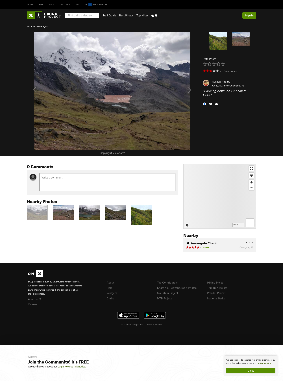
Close (250, 370)
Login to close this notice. (72, 366)
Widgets (112, 293)
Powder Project (216, 293)
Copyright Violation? (112, 152)
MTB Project (164, 298)
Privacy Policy (264, 363)
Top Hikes (142, 15)
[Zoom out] (251, 187)
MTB (41, 4)
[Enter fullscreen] (251, 168)
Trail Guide (109, 15)
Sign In (249, 15)
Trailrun (65, 4)
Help (109, 287)
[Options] (250, 223)
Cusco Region (41, 26)
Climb (30, 4)
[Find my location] (251, 175)
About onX (34, 299)
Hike (51, 4)
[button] (204, 103)
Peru (29, 26)
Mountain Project (167, 293)
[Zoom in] (251, 182)
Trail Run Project (217, 287)
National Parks (216, 298)
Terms (149, 324)
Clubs (110, 298)
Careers (32, 304)
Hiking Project (215, 282)
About (110, 282)
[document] (250, 365)
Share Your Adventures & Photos (177, 287)
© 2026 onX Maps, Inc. (132, 324)
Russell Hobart (221, 81)
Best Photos (126, 15)
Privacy (158, 324)
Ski (77, 4)
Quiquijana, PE (236, 85)
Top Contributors (167, 282)
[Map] (220, 196)
